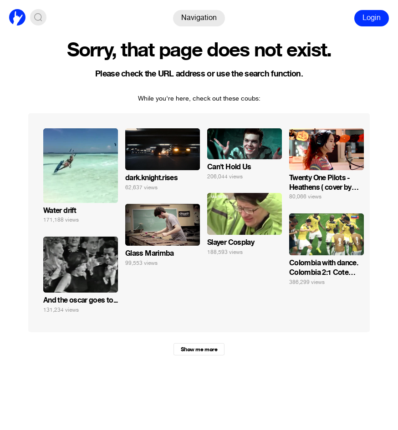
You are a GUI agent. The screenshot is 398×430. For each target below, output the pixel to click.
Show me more (199, 349)
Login (371, 17)
